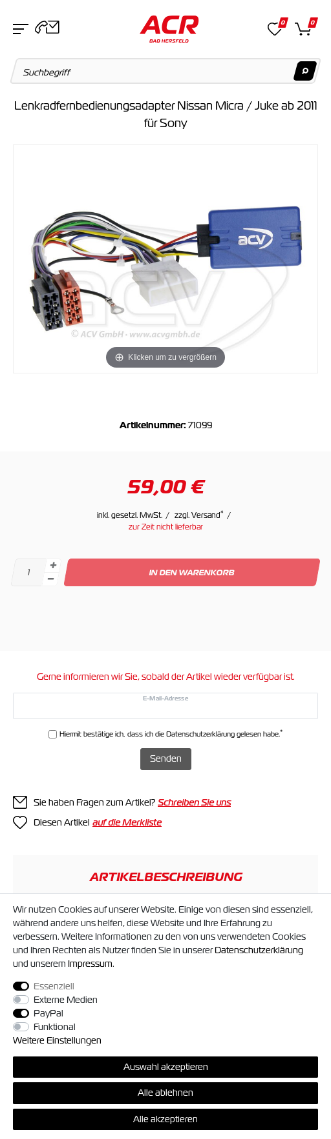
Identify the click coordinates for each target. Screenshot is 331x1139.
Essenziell (54, 986)
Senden (166, 758)
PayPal (48, 1013)
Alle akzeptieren (165, 1119)
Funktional (55, 1027)
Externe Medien (66, 999)
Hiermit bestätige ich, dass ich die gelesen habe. (171, 733)
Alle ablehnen (165, 1092)
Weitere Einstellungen (57, 1040)
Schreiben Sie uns (194, 802)
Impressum (90, 963)
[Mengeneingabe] (28, 572)
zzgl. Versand (199, 515)
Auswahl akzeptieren (165, 1067)
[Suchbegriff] (166, 71)
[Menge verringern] (50, 579)
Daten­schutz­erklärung (259, 950)
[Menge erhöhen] (53, 566)
